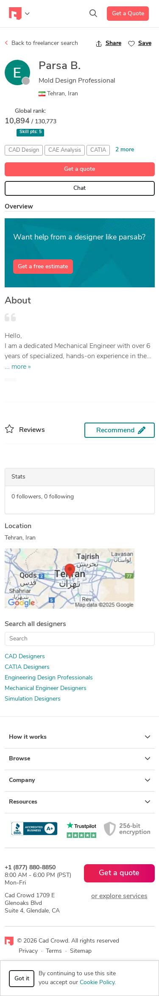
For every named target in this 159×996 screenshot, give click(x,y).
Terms (54, 951)
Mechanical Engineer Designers (45, 688)
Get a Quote (128, 14)
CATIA (98, 150)
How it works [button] (80, 737)
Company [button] (80, 780)
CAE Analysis (64, 150)
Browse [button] (80, 758)
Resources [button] (80, 801)
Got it (21, 979)
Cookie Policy (97, 982)
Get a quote (79, 169)
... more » (18, 367)
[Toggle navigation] (19, 13)
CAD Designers (25, 657)
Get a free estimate (43, 267)
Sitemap (81, 951)
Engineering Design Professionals (49, 678)
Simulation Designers (33, 699)
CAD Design (23, 150)
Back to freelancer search (41, 43)
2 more (124, 150)
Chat (79, 188)
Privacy (28, 951)
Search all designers (35, 624)
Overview (19, 207)
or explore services (119, 896)
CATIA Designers (27, 667)
